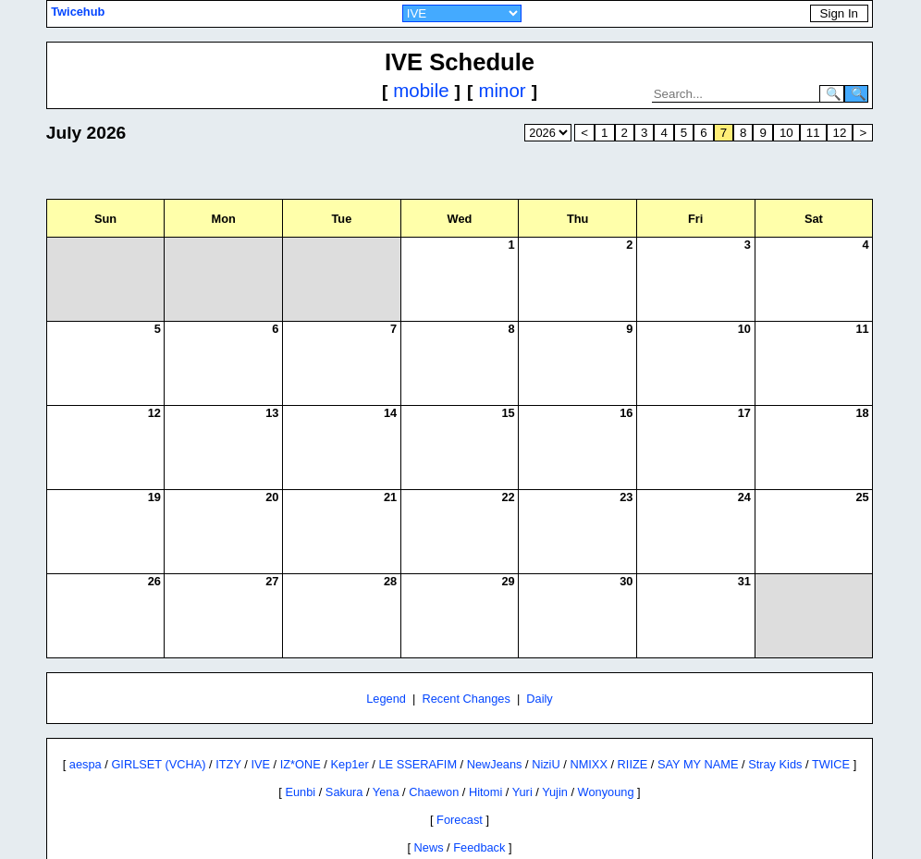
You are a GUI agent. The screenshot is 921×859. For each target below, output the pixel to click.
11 (813, 133)
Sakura (344, 750)
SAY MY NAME (697, 723)
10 (786, 133)
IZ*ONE (300, 723)
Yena (386, 750)
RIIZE (633, 723)
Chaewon (434, 750)
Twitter (520, 834)
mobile (420, 90)
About (353, 834)
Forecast (459, 778)
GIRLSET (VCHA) (158, 723)
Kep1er (349, 723)
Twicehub (77, 11)
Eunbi (300, 750)
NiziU (546, 723)
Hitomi (485, 750)
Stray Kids (775, 723)
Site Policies (410, 834)
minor (501, 90)
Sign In (839, 13)
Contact (472, 834)
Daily (539, 657)
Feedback (479, 806)
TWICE (831, 723)
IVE (260, 723)
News (429, 806)
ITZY (228, 723)
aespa (85, 723)
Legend (386, 657)
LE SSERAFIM (417, 723)
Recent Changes (466, 657)
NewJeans (494, 723)
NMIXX (589, 723)
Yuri (522, 750)
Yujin (555, 750)
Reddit (564, 834)
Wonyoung (606, 750)
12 (840, 133)
